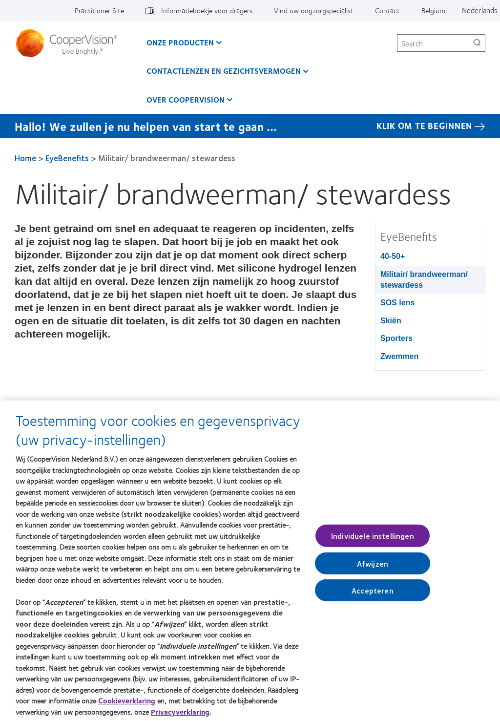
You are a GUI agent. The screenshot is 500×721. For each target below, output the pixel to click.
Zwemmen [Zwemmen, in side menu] (399, 356)
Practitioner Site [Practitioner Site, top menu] (99, 10)
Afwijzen (372, 568)
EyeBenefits (67, 157)
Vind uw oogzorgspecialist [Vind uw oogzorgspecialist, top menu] (314, 10)
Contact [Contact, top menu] (387, 10)
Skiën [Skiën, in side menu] (390, 321)
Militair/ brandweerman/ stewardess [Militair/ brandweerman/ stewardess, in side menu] (424, 279)
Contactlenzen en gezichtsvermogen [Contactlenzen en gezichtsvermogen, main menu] (223, 70)
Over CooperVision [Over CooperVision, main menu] (185, 99)
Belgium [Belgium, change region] (433, 10)
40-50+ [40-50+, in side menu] (392, 256)
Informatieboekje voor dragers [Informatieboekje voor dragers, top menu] (206, 10)
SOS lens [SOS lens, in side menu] (397, 302)
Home (25, 157)
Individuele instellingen (372, 541)
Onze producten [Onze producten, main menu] (180, 42)
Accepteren (373, 595)
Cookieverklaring (126, 706)
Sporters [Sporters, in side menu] (396, 338)
